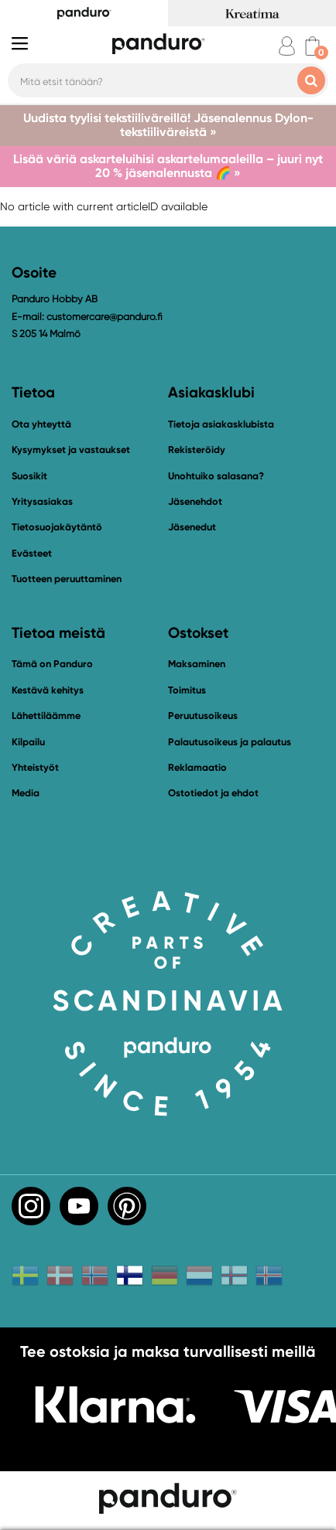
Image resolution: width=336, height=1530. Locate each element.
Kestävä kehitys (48, 690)
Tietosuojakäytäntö (57, 527)
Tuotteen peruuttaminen (67, 578)
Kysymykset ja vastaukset (71, 449)
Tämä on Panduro (52, 664)
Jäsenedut (192, 527)
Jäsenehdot (195, 501)
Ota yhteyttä (41, 424)
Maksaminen (196, 664)
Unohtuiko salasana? (216, 476)
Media (25, 793)
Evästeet (32, 553)
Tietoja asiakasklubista (221, 424)
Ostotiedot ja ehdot (213, 793)
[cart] (312, 46)
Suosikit (29, 476)
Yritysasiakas (42, 501)
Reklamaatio (197, 767)
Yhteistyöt (35, 767)
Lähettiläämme (46, 715)
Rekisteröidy (196, 449)
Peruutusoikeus (203, 715)
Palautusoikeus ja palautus (229, 742)
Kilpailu (28, 742)
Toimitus (187, 690)
